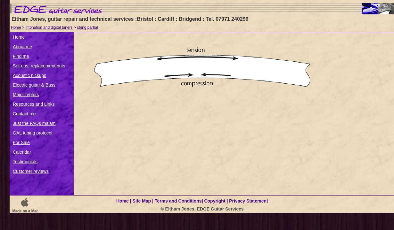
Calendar (22, 152)
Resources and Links (34, 104)
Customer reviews (31, 171)
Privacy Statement (248, 200)
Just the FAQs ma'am (34, 123)
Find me (21, 56)
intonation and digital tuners (49, 27)
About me (22, 46)
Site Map (142, 200)
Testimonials (25, 161)
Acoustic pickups (29, 75)
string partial (87, 27)
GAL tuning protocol (32, 132)
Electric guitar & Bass (34, 85)
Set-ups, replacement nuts (39, 65)
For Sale (21, 142)
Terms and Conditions (178, 200)
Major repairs (26, 94)
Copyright (214, 200)
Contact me (24, 113)
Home (16, 27)
